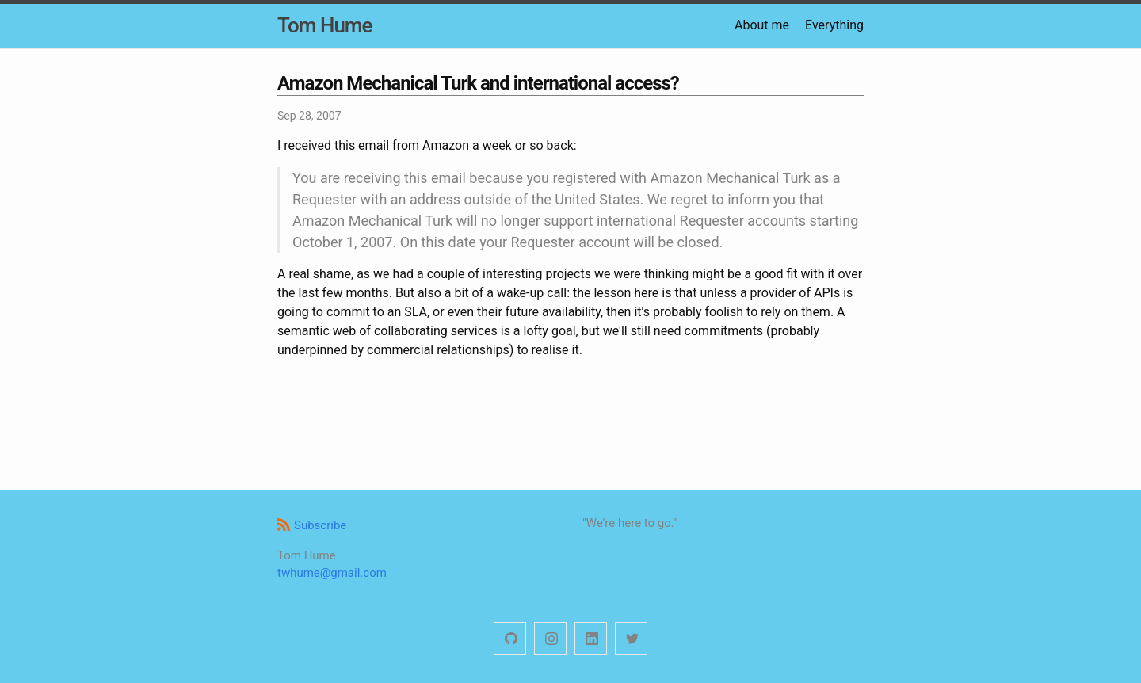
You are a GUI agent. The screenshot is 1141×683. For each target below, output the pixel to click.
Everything (834, 24)
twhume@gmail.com (332, 573)
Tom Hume (324, 25)
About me (762, 24)
